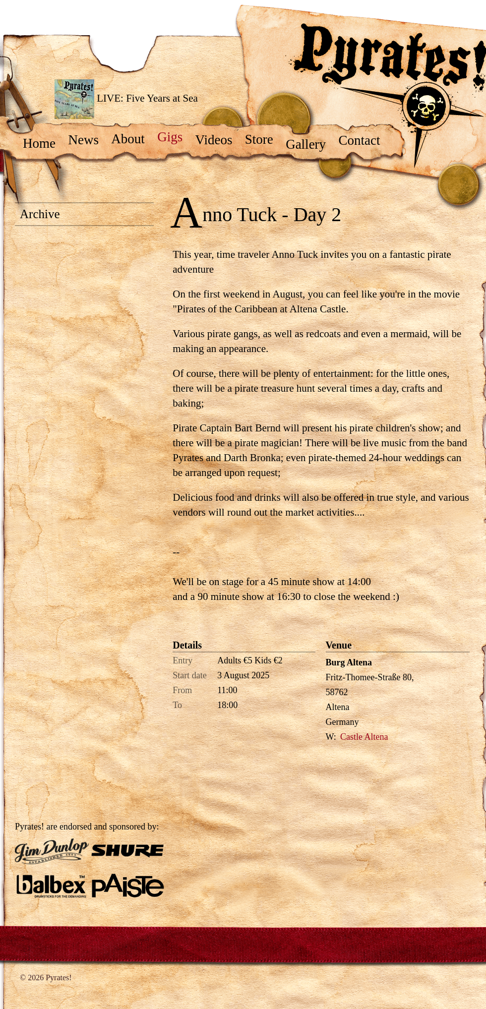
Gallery (310, 144)
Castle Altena (364, 737)
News (88, 139)
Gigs (174, 136)
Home (44, 143)
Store (263, 139)
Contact (364, 140)
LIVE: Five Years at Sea (126, 99)
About (133, 138)
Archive (40, 214)
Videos (218, 139)
